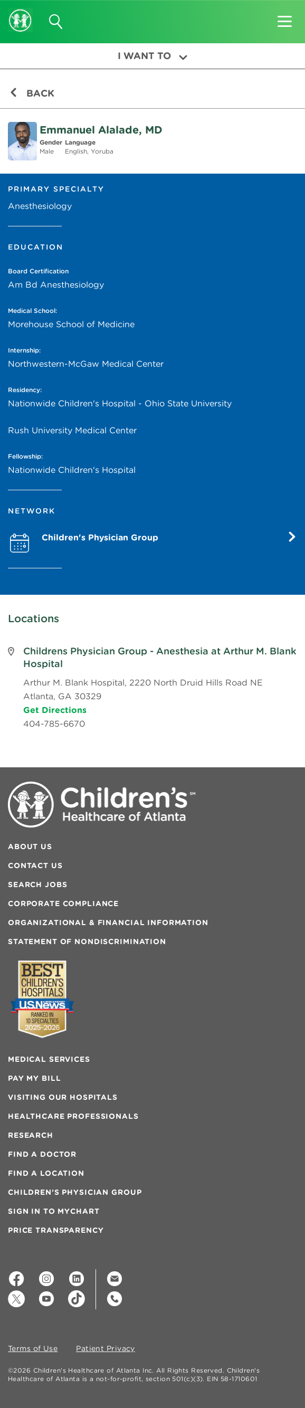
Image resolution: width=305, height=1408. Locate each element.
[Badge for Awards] (42, 999)
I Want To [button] (152, 56)
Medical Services (49, 1059)
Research (30, 1135)
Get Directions (55, 710)
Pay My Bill (34, 1078)
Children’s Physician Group (74, 1192)
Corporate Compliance (63, 903)
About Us (30, 846)
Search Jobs (37, 884)
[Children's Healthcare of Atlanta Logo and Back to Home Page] (20, 13)
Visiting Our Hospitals (63, 1097)
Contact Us (35, 865)
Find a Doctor (42, 1154)
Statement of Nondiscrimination (87, 941)
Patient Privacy (105, 1349)
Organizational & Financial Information (108, 922)
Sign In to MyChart (53, 1211)
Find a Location (46, 1173)
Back (31, 93)
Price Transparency (55, 1230)
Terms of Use (33, 1349)
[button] (284, 18)
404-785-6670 (54, 723)
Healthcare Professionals (73, 1116)
